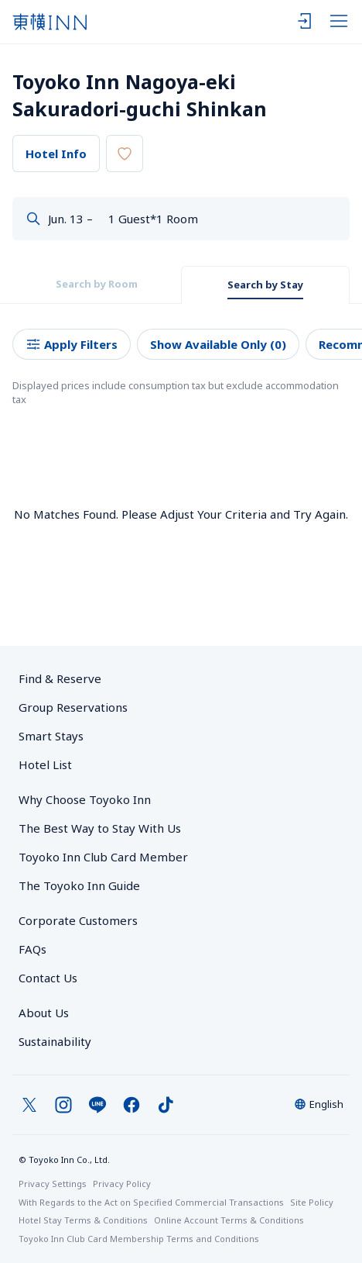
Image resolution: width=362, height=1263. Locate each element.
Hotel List (45, 764)
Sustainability (55, 1041)
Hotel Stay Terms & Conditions (83, 1220)
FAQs (32, 949)
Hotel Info (56, 153)
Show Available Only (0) (218, 344)
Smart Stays (51, 736)
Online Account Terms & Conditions (229, 1220)
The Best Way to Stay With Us (100, 828)
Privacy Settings (53, 1183)
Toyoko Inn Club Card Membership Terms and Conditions (139, 1238)
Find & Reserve (60, 678)
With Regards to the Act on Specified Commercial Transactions (151, 1202)
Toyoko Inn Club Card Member (103, 856)
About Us (44, 1012)
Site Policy (311, 1202)
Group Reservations (73, 707)
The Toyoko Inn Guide (79, 885)
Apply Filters (72, 344)
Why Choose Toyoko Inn (85, 799)
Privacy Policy (122, 1183)
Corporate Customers (84, 920)
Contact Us (48, 977)
